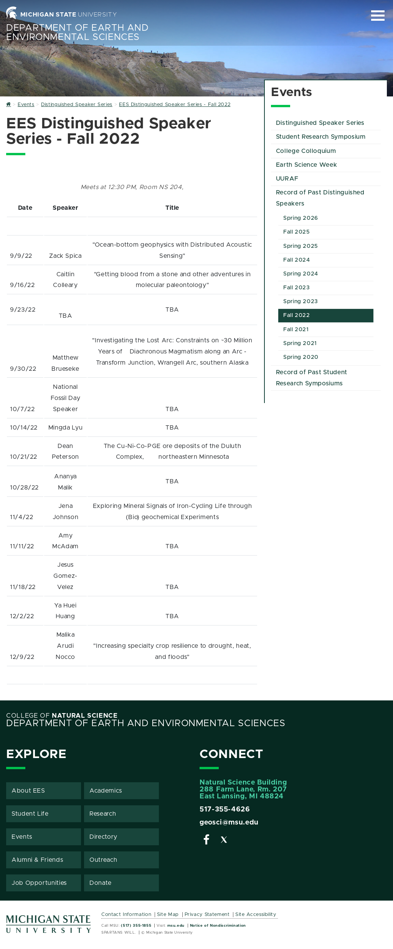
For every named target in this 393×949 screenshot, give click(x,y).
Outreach (103, 860)
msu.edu (176, 925)
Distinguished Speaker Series (320, 123)
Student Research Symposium (321, 137)
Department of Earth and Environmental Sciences (77, 32)
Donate (100, 883)
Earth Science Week (306, 165)
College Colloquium (306, 151)
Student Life (30, 814)
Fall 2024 (296, 260)
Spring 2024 (300, 274)
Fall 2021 (296, 329)
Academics (105, 791)
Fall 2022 (296, 315)
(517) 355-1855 (136, 925)
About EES (28, 791)
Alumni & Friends (37, 860)
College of (62, 716)
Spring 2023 (300, 301)
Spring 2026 (300, 218)
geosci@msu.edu (229, 822)
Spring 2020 (301, 357)
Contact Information (126, 914)
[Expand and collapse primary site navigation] (378, 15)
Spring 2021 (300, 343)
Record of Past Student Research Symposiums (311, 378)
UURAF (287, 179)
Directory (103, 837)
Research (102, 814)
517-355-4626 (225, 809)
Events (22, 837)
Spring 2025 (300, 246)
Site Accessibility (255, 914)
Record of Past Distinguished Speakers (320, 198)
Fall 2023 (296, 287)
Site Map (168, 914)
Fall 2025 (296, 232)
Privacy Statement (207, 914)
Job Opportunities (39, 883)
